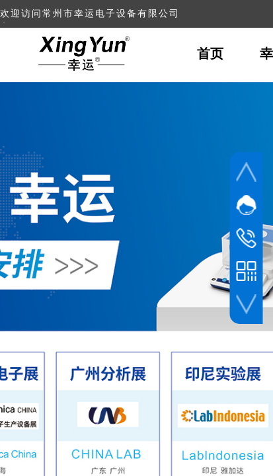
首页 (210, 53)
